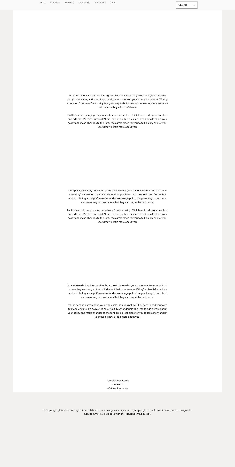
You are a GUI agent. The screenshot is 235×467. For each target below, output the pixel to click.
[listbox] (186, 5)
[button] (186, 5)
